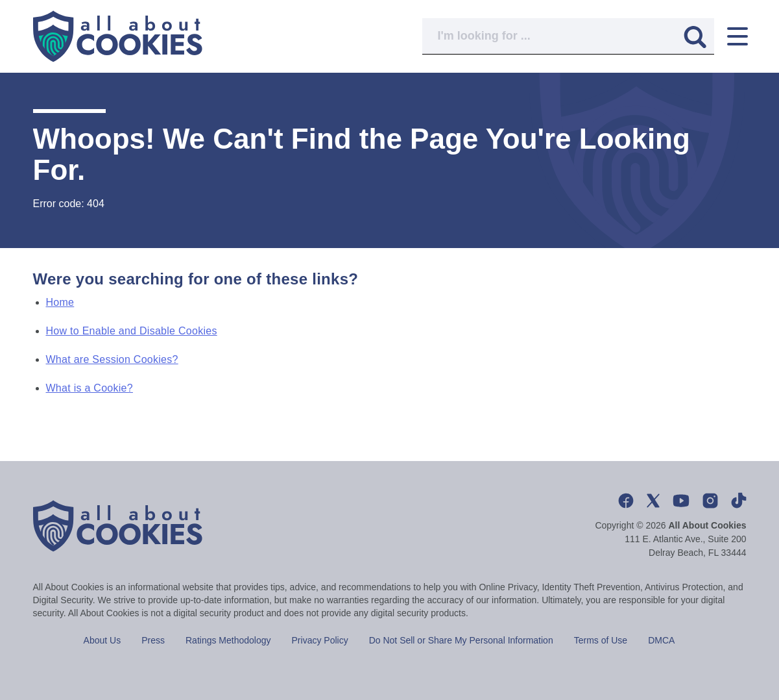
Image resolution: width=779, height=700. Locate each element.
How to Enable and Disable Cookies (131, 330)
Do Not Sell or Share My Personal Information (461, 640)
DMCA (661, 640)
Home (60, 302)
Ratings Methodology (228, 640)
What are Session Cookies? (112, 359)
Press (153, 640)
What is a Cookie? (89, 388)
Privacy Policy (320, 640)
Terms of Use (600, 640)
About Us (102, 640)
